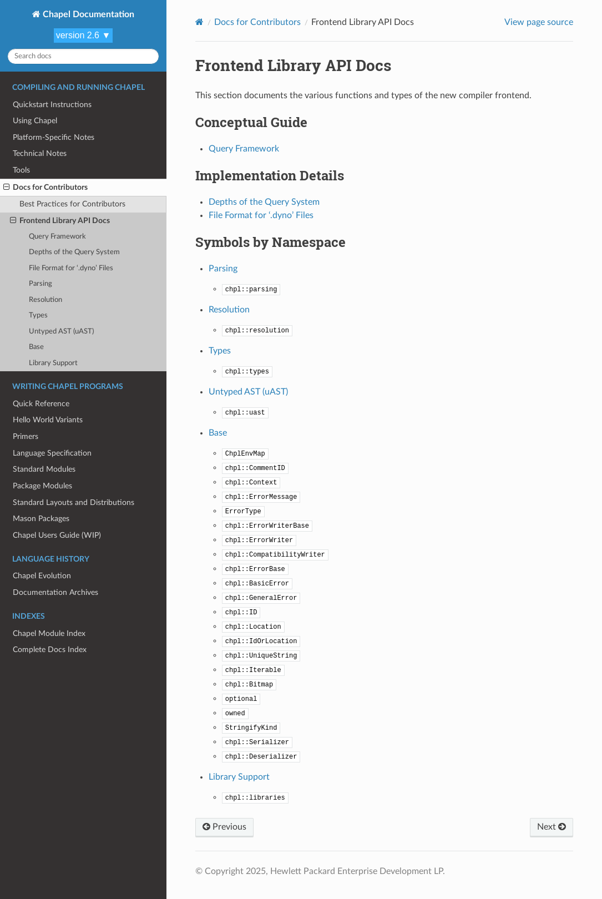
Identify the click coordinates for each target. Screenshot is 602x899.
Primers (25, 436)
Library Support (53, 363)
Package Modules (42, 486)
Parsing (40, 283)
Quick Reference (41, 404)
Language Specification (52, 453)
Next (551, 826)
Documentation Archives (55, 592)
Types (38, 315)
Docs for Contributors (45, 188)
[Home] (199, 22)
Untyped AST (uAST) (61, 331)
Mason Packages (41, 518)
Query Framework (57, 236)
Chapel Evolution (42, 576)
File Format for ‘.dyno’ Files (71, 268)
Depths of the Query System (74, 252)
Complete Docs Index (50, 649)
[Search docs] (83, 56)
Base (36, 347)
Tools (21, 170)
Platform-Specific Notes (53, 137)
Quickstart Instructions (52, 104)
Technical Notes (40, 153)
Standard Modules (44, 469)
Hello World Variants (48, 420)
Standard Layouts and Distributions (73, 502)
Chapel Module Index (49, 633)
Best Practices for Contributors (72, 204)
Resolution (45, 300)
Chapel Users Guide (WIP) (57, 535)
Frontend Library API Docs (60, 221)
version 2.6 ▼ (83, 35)
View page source (538, 22)
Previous (224, 826)
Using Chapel (35, 121)
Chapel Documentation (87, 14)
